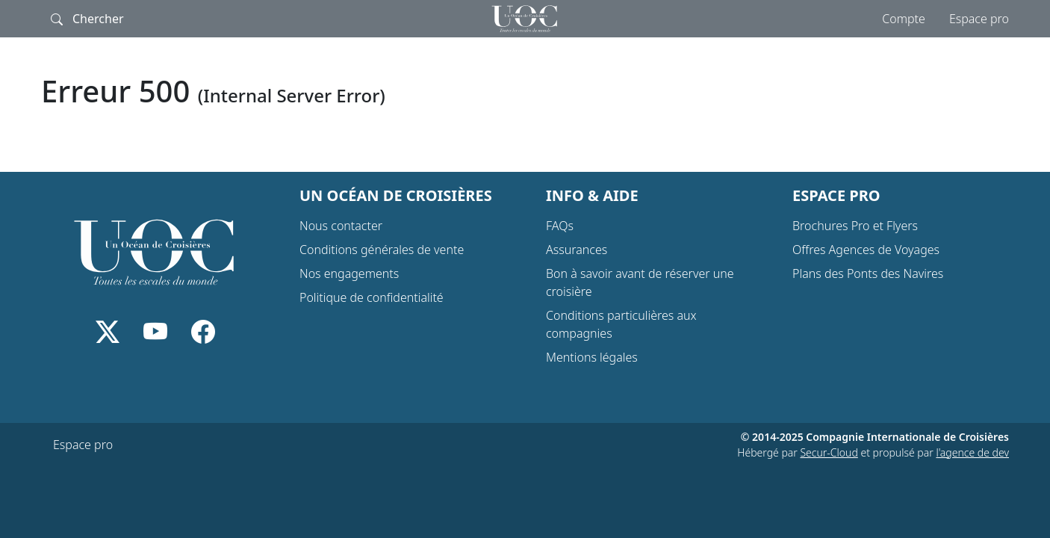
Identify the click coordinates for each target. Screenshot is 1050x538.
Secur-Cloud (828, 452)
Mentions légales (592, 357)
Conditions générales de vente (381, 249)
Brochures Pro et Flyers (855, 225)
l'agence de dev (972, 452)
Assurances (576, 249)
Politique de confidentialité (371, 297)
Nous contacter (340, 225)
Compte (903, 18)
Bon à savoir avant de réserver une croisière (640, 282)
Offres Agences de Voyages (865, 249)
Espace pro (979, 18)
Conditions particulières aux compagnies (621, 324)
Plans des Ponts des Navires (867, 273)
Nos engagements (349, 273)
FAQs (560, 225)
